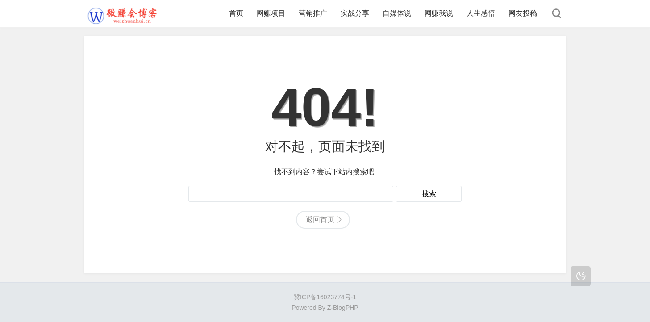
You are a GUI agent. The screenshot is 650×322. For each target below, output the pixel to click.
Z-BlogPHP (342, 307)
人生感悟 (481, 13)
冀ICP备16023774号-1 (325, 297)
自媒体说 (397, 13)
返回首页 (320, 219)
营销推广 (313, 13)
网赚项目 (271, 13)
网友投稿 (522, 13)
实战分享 (355, 13)
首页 (236, 13)
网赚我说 (439, 13)
